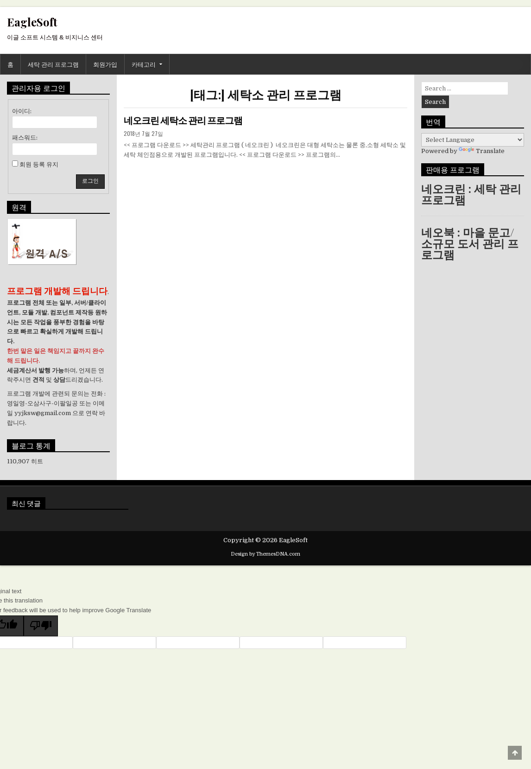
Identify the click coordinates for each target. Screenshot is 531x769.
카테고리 (144, 64)
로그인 (90, 181)
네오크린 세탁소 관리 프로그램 (183, 120)
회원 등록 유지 (38, 164)
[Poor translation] (41, 625)
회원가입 (105, 64)
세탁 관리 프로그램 (53, 64)
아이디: (22, 111)
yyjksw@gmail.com (42, 413)
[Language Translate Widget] (472, 140)
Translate (482, 150)
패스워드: (25, 137)
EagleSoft (32, 21)
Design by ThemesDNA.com (265, 554)
